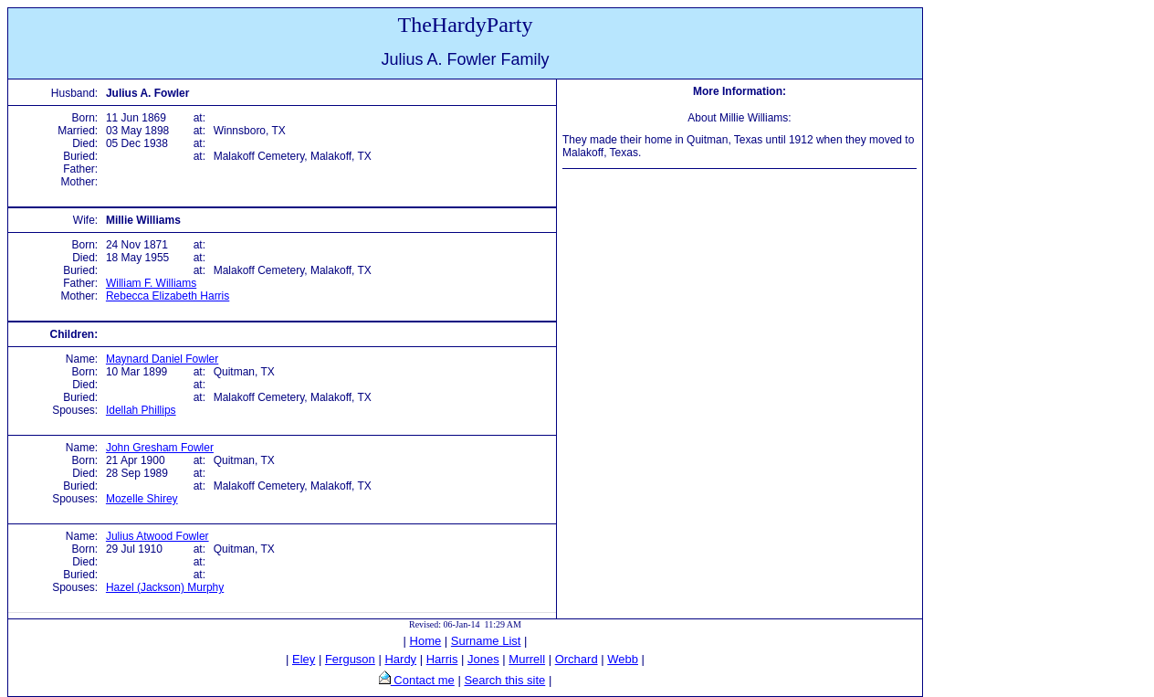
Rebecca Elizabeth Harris (167, 296)
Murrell (527, 659)
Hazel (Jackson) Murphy (165, 587)
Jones (483, 659)
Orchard (576, 659)
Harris (442, 659)
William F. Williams (151, 283)
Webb (622, 659)
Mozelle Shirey (142, 498)
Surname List (486, 641)
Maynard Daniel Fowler (162, 359)
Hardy (400, 659)
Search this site (504, 680)
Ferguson (350, 659)
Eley (303, 659)
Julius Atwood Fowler (157, 536)
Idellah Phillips (141, 410)
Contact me (423, 680)
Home (426, 641)
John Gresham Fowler (160, 447)
